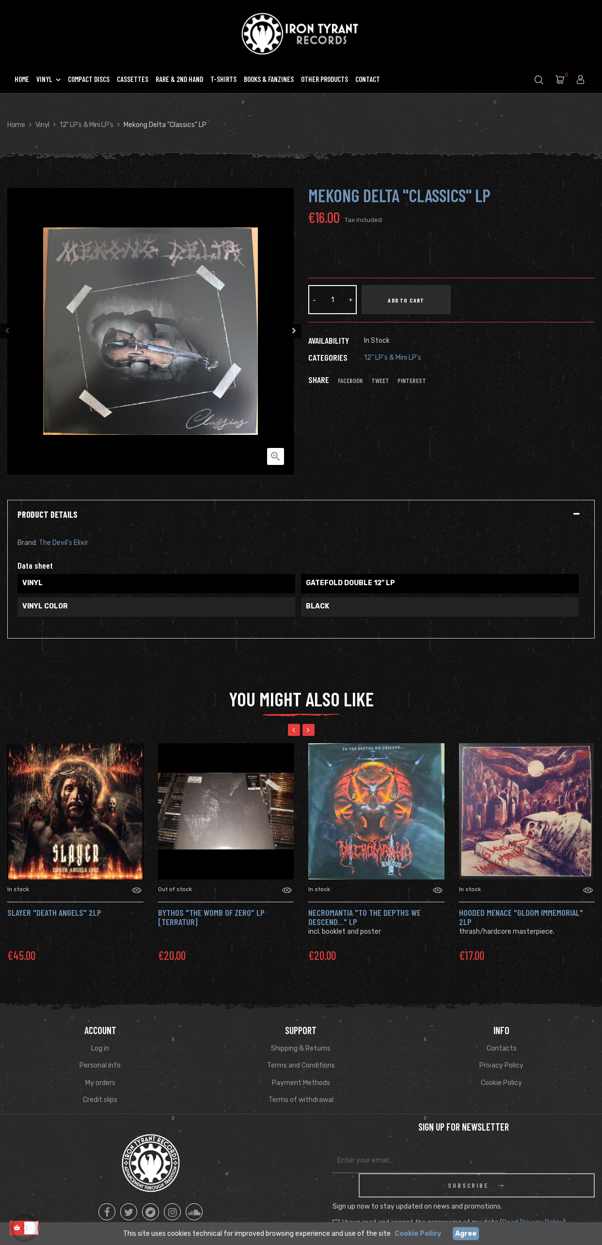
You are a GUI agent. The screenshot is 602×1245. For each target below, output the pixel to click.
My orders (100, 1083)
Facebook (350, 380)
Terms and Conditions (301, 1065)
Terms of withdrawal (301, 1100)
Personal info (100, 1065)
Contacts (502, 1048)
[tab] (301, 514)
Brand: (27, 543)
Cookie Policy (501, 1083)
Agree (465, 1233)
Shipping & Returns (301, 1048)
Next (296, 331)
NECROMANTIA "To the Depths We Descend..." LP (364, 917)
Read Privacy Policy (532, 1198)
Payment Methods (301, 1083)
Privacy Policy (501, 1065)
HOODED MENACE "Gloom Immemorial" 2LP (521, 917)
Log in (100, 1048)
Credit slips (100, 1100)
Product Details (47, 515)
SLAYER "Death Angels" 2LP (54, 912)
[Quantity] (332, 299)
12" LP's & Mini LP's (392, 357)
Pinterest (411, 380)
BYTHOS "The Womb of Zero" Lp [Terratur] (211, 917)
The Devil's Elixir (63, 543)
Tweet (380, 380)
